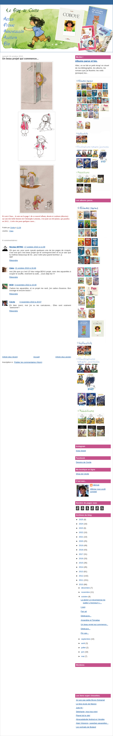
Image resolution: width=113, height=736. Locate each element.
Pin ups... (85, 633)
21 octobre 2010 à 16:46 (25, 268)
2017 (81, 554)
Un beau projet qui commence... (94, 624)
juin (83, 652)
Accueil (36, 357)
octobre (84, 596)
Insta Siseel (81, 451)
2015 (81, 563)
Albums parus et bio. (86, 61)
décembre (85, 588)
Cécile (12, 302)
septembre (86, 639)
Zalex (11, 268)
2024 (81, 524)
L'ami (83, 607)
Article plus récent (9, 357)
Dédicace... (85, 629)
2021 (81, 537)
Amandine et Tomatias (90, 620)
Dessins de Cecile (83, 462)
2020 (81, 541)
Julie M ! (79, 708)
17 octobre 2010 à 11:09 (34, 247)
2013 (81, 571)
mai (83, 656)
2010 (81, 584)
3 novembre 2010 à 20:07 (30, 302)
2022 (81, 532)
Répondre (13, 260)
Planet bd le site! (83, 715)
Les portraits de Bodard (86, 727)
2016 (81, 558)
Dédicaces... (86, 616)
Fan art (84, 611)
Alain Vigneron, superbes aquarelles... (92, 723)
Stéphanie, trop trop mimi (86, 712)
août (83, 643)
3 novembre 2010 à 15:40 (25, 285)
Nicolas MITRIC (16, 247)
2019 (81, 545)
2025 (81, 519)
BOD (11, 285)
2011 (81, 580)
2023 (81, 528)
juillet (83, 647)
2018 (81, 550)
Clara (11, 231)
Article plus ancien (63, 357)
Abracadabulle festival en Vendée (90, 719)
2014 (81, 567)
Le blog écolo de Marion (86, 704)
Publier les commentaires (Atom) (28, 362)
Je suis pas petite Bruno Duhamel (90, 700)
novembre (85, 592)
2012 (81, 576)
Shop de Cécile (82, 474)
